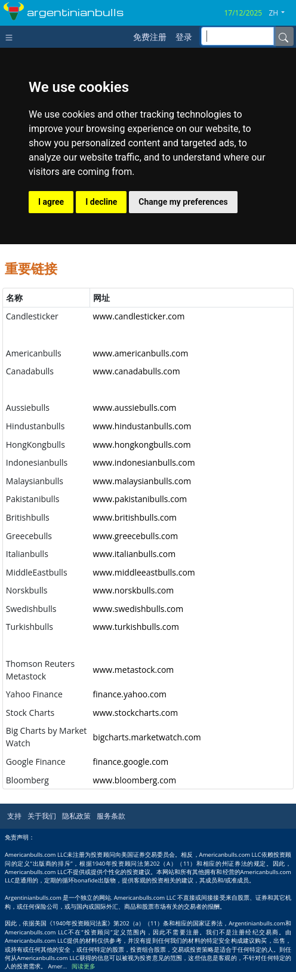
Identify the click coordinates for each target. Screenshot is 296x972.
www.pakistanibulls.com (140, 499)
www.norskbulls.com (133, 590)
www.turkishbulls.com (136, 626)
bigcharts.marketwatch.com (147, 737)
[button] (281, 13)
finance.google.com (131, 761)
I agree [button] (51, 202)
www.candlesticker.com (139, 316)
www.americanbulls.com (141, 353)
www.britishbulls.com (135, 517)
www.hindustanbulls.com (142, 426)
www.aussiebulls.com (135, 407)
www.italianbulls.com (134, 553)
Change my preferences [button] (182, 202)
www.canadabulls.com (136, 371)
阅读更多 (83, 966)
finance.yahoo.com (129, 694)
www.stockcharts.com (135, 712)
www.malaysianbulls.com (142, 481)
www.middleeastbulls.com (144, 572)
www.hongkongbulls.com (142, 444)
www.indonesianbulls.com (144, 462)
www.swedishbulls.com (138, 608)
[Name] (283, 36)
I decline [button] (101, 202)
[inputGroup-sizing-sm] (237, 36)
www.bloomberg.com (135, 780)
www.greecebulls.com (135, 536)
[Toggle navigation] (11, 36)
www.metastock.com (133, 669)
